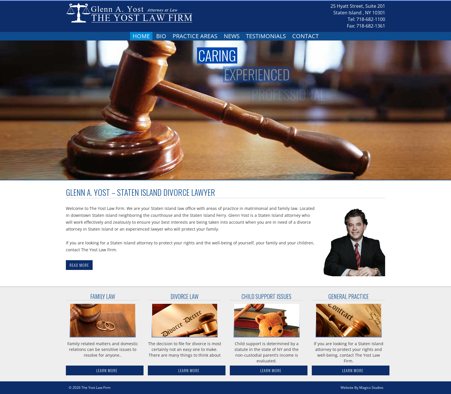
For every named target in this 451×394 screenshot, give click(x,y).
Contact (305, 36)
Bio (161, 36)
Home (141, 36)
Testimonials (266, 36)
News (232, 36)
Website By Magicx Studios (362, 387)
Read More (79, 265)
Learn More (106, 370)
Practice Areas (195, 36)
